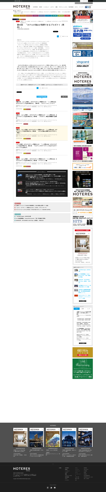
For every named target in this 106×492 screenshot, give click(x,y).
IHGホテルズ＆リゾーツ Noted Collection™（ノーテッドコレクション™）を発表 (84, 297)
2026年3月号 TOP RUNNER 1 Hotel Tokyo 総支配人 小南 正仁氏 (29, 220)
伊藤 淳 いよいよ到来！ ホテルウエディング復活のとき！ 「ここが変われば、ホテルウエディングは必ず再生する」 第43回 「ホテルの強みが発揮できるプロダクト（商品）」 (36, 131)
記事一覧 (18, 10)
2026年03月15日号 (20, 448)
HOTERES (35, 7)
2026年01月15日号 (53, 448)
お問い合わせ (86, 469)
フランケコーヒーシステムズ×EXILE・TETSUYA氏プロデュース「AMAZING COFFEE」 (41, 181)
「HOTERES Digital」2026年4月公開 (23, 216)
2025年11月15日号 (85, 448)
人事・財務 (54, 15)
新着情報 (85, 467)
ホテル (76, 7)
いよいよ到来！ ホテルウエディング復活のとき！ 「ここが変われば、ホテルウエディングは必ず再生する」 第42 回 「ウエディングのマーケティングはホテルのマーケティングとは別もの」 (36, 146)
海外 (67, 15)
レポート (52, 7)
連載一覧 (64, 96)
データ (35, 15)
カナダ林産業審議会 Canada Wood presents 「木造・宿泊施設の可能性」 (31, 218)
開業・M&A (61, 15)
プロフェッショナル (63, 7)
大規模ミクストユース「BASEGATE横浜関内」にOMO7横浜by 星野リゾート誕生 (40, 174)
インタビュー (46, 7)
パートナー (81, 7)
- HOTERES (67, 467)
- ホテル (66, 478)
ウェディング (29, 15)
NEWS (40, 7)
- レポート (66, 472)
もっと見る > (82, 301)
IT (75, 475)
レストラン (23, 15)
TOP (15, 10)
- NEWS (66, 469)
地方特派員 (71, 7)
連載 (56, 7)
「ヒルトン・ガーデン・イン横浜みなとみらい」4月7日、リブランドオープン (39, 189)
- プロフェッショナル (68, 475)
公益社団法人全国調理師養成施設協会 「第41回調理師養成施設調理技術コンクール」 (84, 291)
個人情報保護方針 (87, 475)
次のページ (64, 36)
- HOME (60, 467)
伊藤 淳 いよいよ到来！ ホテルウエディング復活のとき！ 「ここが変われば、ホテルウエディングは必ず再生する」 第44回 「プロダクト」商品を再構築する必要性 (36, 116)
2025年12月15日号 (69, 448)
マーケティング (41, 15)
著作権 (85, 472)
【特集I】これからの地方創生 (52, 450)
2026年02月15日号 (36, 448)
